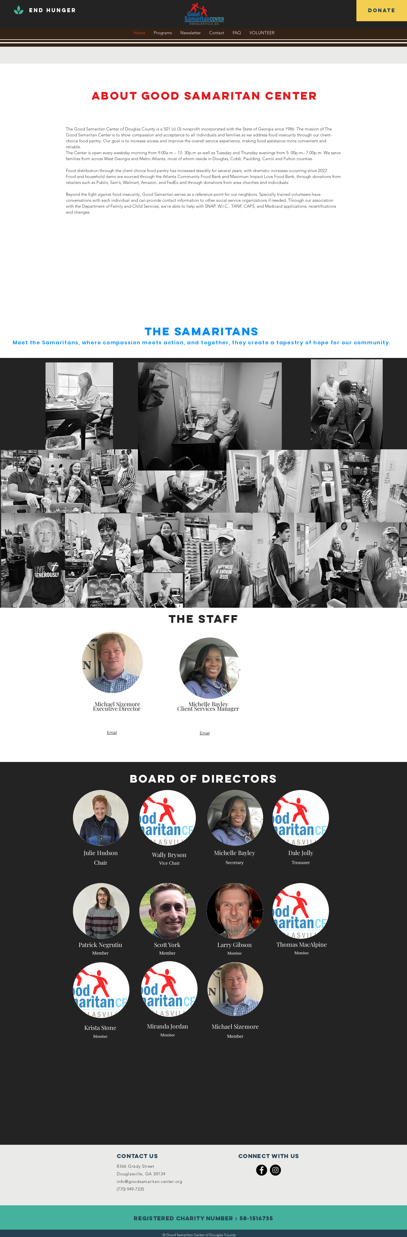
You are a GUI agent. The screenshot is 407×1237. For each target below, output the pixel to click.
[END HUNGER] (52, 10)
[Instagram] (275, 1170)
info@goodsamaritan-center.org (149, 1181)
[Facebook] (261, 1170)
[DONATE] (381, 10)
